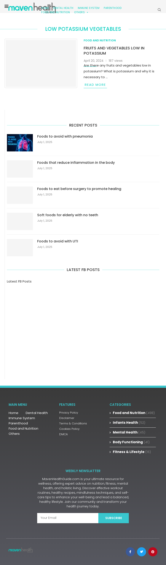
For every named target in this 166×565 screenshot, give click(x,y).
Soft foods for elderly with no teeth (67, 215)
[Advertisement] (83, 325)
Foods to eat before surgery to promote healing (79, 189)
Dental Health (37, 413)
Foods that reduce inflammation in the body (76, 162)
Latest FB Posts (19, 281)
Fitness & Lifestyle (132, 452)
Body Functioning (131, 442)
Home (13, 413)
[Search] (159, 9)
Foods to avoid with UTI (57, 241)
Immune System (22, 418)
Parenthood (112, 8)
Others (81, 12)
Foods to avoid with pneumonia (65, 136)
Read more (95, 84)
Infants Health (129, 422)
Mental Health (129, 432)
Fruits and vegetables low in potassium (114, 50)
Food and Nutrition (55, 12)
